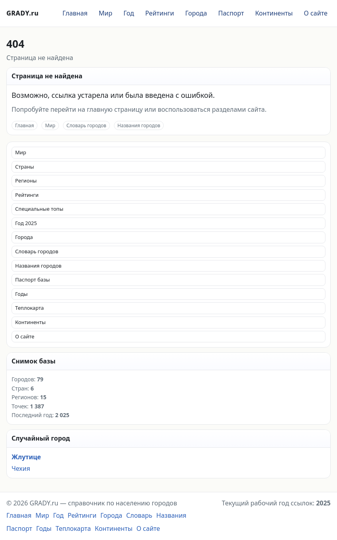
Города (196, 13)
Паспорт (231, 13)
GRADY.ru (22, 13)
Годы (21, 293)
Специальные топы (39, 208)
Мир (105, 13)
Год (128, 13)
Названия (171, 515)
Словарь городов (86, 125)
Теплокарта (29, 307)
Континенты (273, 13)
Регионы (26, 180)
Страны (24, 166)
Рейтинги (159, 13)
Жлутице (26, 457)
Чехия (21, 468)
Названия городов (139, 125)
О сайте (315, 13)
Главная (75, 13)
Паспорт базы (32, 279)
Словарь (139, 515)
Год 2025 (26, 223)
